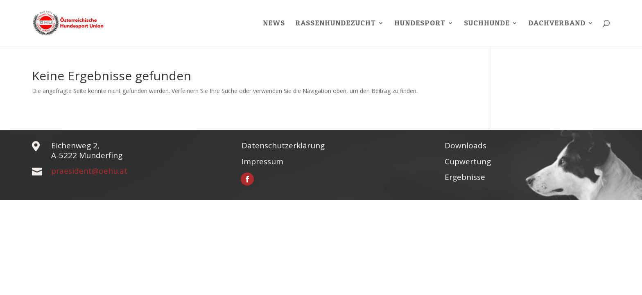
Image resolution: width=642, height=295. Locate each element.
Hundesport (419, 23)
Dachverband (556, 23)
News (274, 23)
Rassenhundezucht (335, 23)
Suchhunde (487, 23)
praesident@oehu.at (89, 171)
